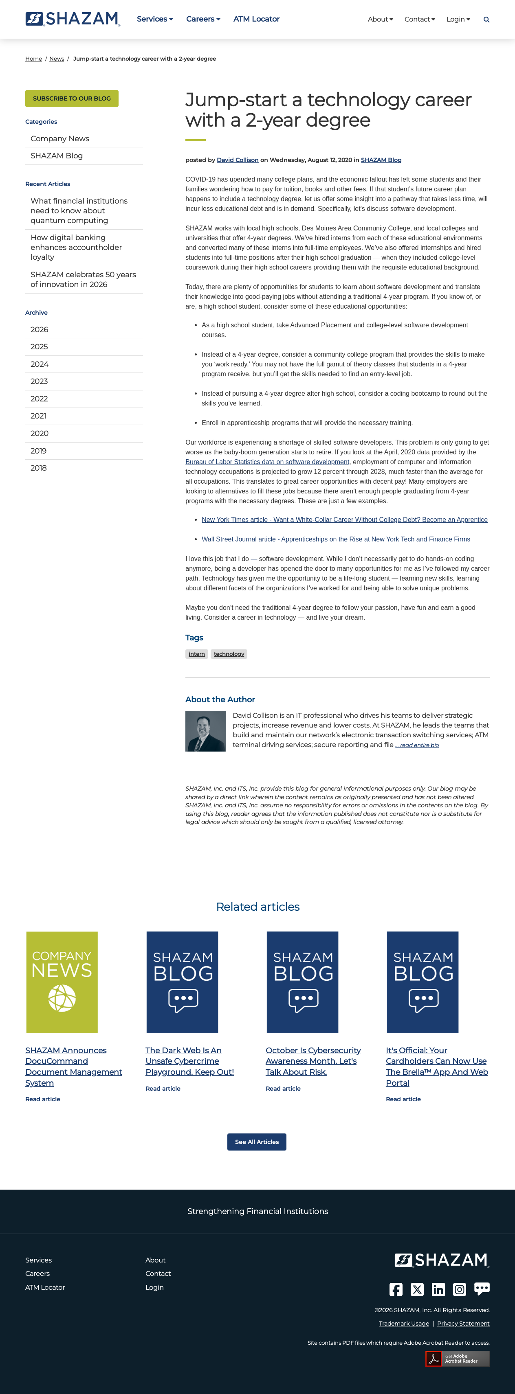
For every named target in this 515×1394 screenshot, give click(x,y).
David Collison (238, 160)
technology (229, 654)
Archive (36, 312)
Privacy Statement (463, 1323)
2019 (38, 451)
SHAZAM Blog (57, 155)
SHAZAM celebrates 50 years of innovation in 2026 (83, 279)
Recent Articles (47, 184)
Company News (60, 138)
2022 (39, 399)
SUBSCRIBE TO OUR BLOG (72, 98)
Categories (41, 121)
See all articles (257, 1142)
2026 (39, 329)
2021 (38, 416)
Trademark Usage (404, 1323)
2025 (39, 346)
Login (458, 19)
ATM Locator (256, 19)
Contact (420, 19)
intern (197, 654)
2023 (39, 381)
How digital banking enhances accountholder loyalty (76, 247)
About (380, 19)
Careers (203, 19)
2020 (39, 433)
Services (155, 19)
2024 (39, 364)
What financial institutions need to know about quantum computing (79, 211)
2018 (38, 468)
